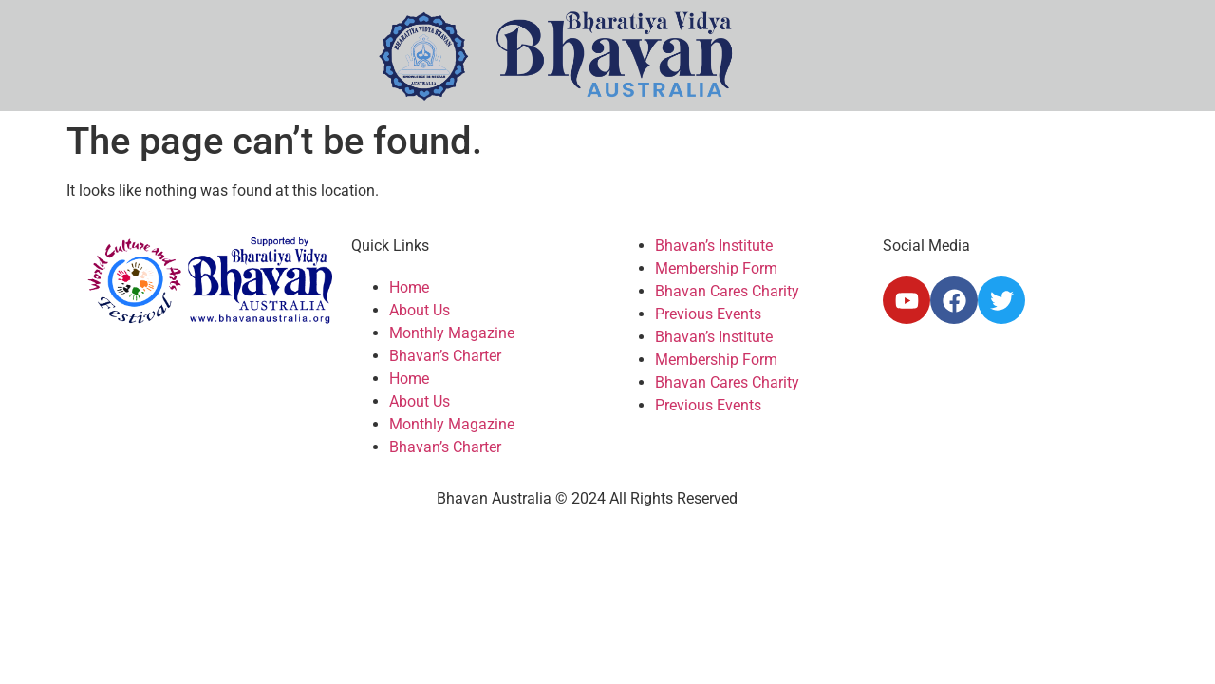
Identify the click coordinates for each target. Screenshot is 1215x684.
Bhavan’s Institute (714, 246)
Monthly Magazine (451, 333)
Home (409, 287)
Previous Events (708, 314)
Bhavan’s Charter (445, 356)
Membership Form (716, 268)
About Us (419, 310)
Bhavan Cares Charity (727, 291)
